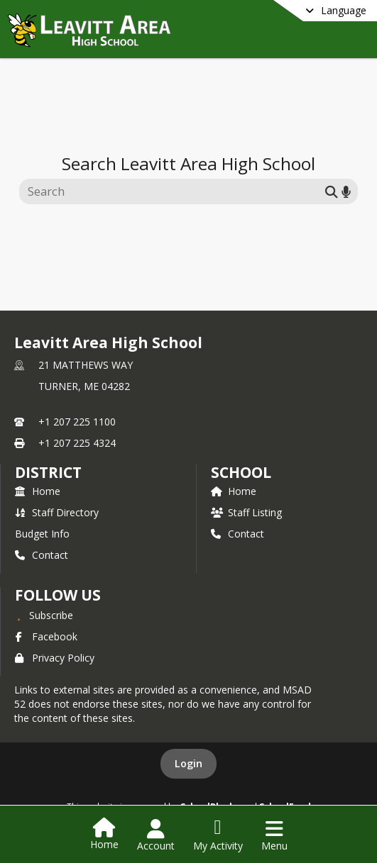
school (241, 472)
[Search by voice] (346, 191)
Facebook (46, 636)
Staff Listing (246, 512)
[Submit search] (331, 191)
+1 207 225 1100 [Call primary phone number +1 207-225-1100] (77, 421)
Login (188, 763)
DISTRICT (48, 472)
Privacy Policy (54, 657)
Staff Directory (57, 512)
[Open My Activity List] (218, 835)
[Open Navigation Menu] (274, 835)
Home (37, 491)
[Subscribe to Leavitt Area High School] (44, 615)
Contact (41, 555)
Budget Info (42, 533)
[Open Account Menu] (156, 835)
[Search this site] (174, 191)
